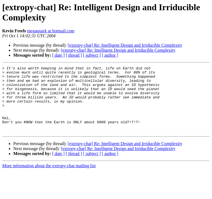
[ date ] (58, 55)
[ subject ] (92, 55)
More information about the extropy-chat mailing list (49, 179)
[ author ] (110, 55)
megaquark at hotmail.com (50, 30)
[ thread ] (74, 55)
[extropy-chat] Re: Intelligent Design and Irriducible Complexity (125, 45)
